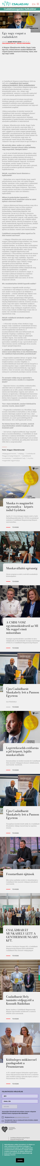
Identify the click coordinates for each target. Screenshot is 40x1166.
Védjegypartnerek (9, 454)
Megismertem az (17, 1117)
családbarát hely (19, 458)
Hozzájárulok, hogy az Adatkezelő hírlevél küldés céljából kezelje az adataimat (21, 1121)
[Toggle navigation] (37, 3)
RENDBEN (20, 1160)
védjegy (21, 454)
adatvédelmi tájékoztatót (22, 1117)
